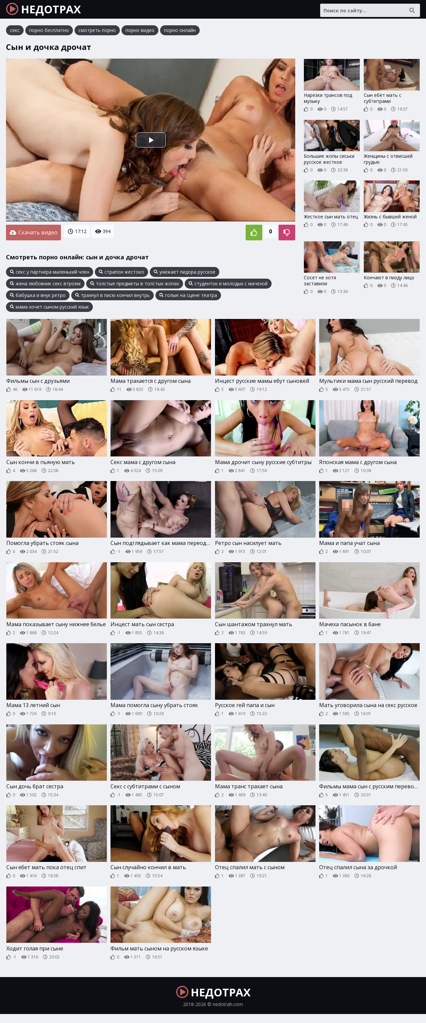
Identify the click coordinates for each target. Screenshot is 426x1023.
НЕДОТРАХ (50, 12)
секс (15, 35)
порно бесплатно (49, 35)
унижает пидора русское (184, 274)
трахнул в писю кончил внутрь (112, 298)
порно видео (139, 35)
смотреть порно (97, 35)
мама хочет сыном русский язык (49, 309)
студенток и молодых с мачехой (228, 286)
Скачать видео (33, 236)
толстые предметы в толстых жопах (134, 286)
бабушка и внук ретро (38, 298)
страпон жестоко (121, 274)
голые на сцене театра (188, 298)
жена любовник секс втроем (45, 286)
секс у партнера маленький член (49, 274)
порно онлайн (180, 35)
